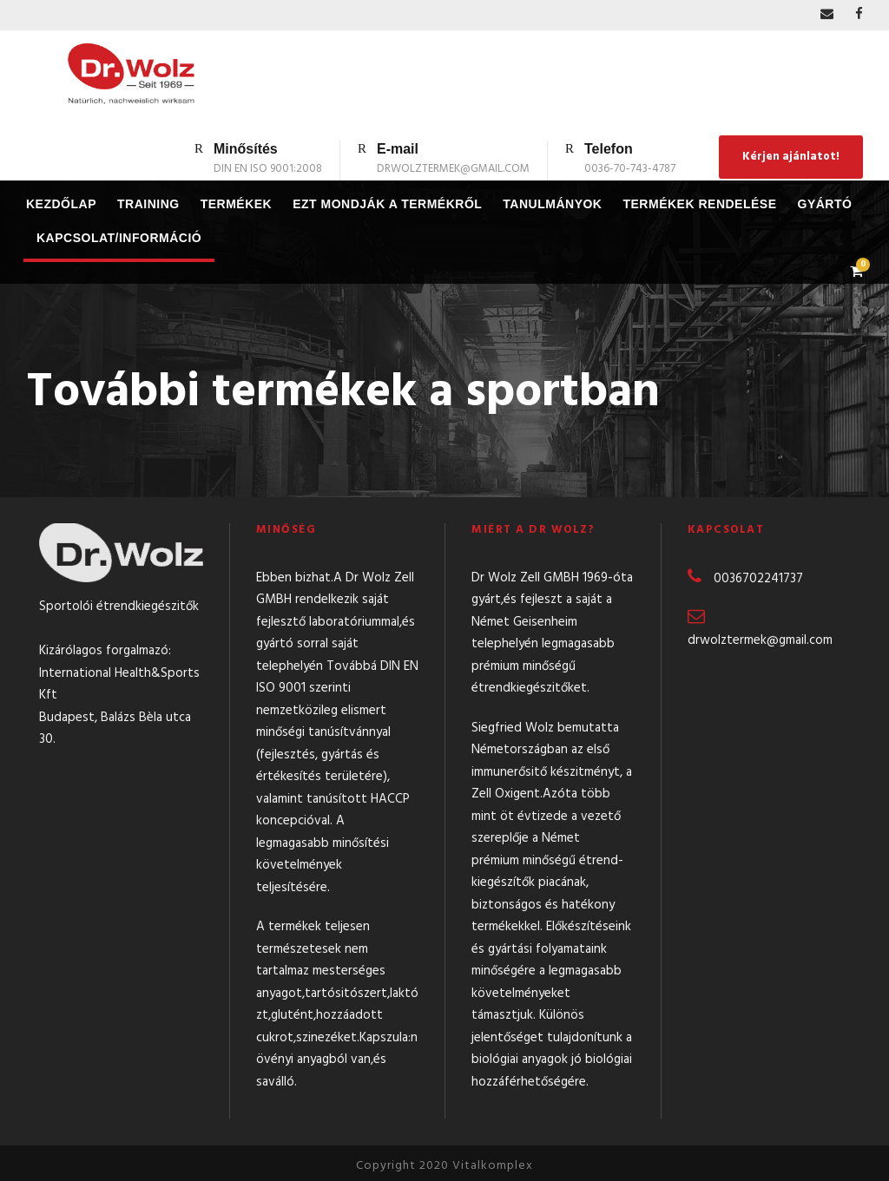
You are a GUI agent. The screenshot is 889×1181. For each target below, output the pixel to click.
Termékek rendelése (699, 204)
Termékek (237, 204)
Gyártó (825, 204)
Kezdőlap (61, 204)
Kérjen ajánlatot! (791, 157)
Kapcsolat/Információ (118, 238)
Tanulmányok (552, 204)
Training (148, 204)
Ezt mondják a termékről (387, 204)
